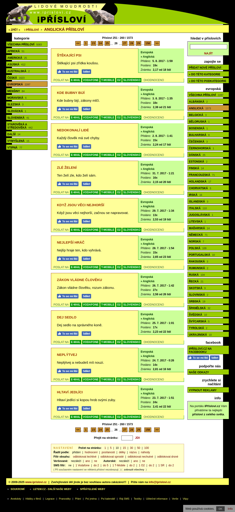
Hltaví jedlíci (70, 392)
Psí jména (91, 498)
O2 (119, 80)
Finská (196, 168)
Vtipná (14, 147)
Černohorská (201, 148)
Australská (18, 71)
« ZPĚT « (14, 29)
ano (87, 461)
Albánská (198, 101)
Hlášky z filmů (33, 498)
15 (124, 448)
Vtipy (185, 498)
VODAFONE (91, 80)
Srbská (197, 301)
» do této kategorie (204, 74)
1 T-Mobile (118, 465)
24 (100, 43)
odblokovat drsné (167, 456)
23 (93, 43)
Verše (175, 498)
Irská (195, 195)
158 (147, 43)
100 (146, 448)
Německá (198, 234)
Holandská (200, 181)
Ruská (197, 274)
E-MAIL (75, 80)
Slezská (15, 104)
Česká (16, 77)
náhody (145, 452)
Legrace (50, 498)
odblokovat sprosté (112, 456)
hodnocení (91, 452)
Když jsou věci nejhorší (80, 205)
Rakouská (198, 261)
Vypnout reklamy (203, 390)
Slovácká (16, 111)
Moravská (17, 97)
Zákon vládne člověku (79, 280)
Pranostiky (65, 498)
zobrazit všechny (134, 469)
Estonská (198, 161)
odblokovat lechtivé (84, 456)
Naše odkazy (199, 372)
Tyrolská (198, 328)
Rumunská (198, 268)
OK (220, 508)
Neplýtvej (67, 355)
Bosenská (198, 128)
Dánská (197, 155)
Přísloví (31, 29)
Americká (17, 57)
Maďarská (199, 228)
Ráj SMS (124, 498)
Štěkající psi (69, 55)
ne (95, 461)
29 (138, 43)
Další (13, 134)
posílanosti (108, 452)
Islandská (198, 201)
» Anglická (147, 56)
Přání (78, 498)
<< (78, 43)
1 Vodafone (83, 465)
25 (107, 43)
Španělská (199, 308)
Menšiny (16, 91)
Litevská (197, 221)
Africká (16, 51)
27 (124, 43)
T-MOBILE (107, 80)
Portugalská (202, 254)
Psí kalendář (108, 498)
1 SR (161, 465)
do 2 (96, 465)
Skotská (197, 288)
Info (230, 508)
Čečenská (198, 141)
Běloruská (199, 121)
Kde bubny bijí (71, 93)
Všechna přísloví (24, 44)
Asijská (16, 64)
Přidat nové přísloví (205, 67)
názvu (133, 452)
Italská (198, 208)
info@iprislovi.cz (160, 482)
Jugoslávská (201, 215)
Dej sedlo (66, 317)
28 (131, 43)
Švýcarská (199, 321)
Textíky (138, 498)
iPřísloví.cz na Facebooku (200, 350)
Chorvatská (200, 188)
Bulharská (199, 135)
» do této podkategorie (207, 81)
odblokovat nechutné (140, 456)
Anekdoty (16, 498)
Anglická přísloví (64, 29)
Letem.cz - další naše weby (52, 489)
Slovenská (18, 117)
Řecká (196, 281)
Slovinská (198, 294)
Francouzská (202, 175)
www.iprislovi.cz (36, 482)
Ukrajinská (200, 334)
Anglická (200, 108)
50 (138, 448)
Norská (196, 241)
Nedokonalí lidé (73, 130)
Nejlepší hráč (70, 242)
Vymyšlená (18, 141)
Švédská (198, 314)
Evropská (18, 84)
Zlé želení (67, 167)
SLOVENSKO (131, 80)
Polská (198, 248)
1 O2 (142, 465)
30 (131, 448)
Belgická (198, 115)
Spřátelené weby (92, 489)
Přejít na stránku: (106, 437)
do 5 (105, 465)
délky (122, 452)
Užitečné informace (157, 498)
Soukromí (18, 489)
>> (157, 43)
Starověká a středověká (20, 126)
